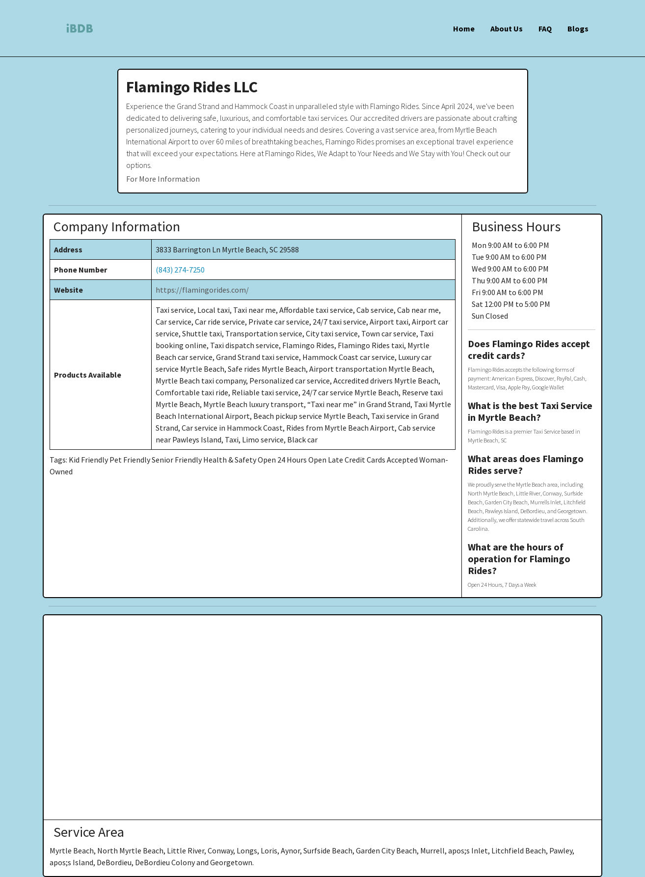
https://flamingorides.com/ (202, 290)
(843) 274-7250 (180, 269)
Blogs (578, 28)
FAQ (545, 28)
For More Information (163, 179)
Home (464, 28)
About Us (506, 28)
